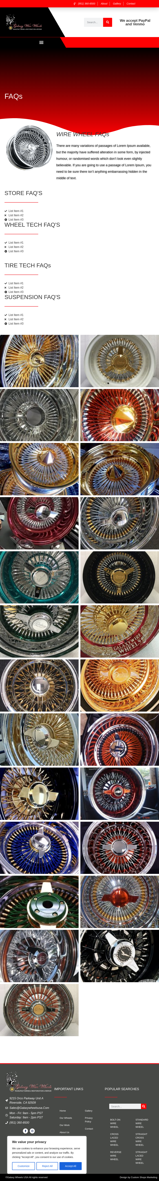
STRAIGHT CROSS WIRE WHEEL (141, 1139)
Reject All (47, 1166)
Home (63, 1111)
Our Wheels (66, 1118)
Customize (24, 1166)
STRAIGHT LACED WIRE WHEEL (141, 1157)
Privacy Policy (89, 1120)
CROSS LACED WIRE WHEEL (114, 1139)
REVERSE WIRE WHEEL (115, 1156)
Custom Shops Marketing (144, 1177)
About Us (64, 1132)
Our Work (65, 1125)
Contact (89, 1129)
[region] (47, 1155)
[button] (41, 42)
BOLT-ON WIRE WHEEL (115, 1123)
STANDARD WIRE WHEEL (142, 1123)
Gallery (88, 1111)
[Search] (107, 22)
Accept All (70, 1166)
